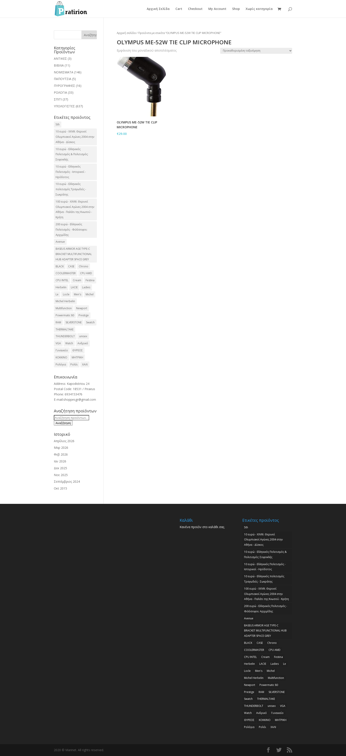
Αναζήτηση (63, 423)
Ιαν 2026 (60, 461)
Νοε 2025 (61, 475)
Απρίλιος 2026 (64, 441)
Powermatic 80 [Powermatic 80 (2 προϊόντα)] (65, 315)
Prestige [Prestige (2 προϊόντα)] (84, 315)
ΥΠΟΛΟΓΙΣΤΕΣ (64, 106)
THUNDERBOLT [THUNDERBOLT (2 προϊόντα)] (65, 336)
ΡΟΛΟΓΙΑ (60, 92)
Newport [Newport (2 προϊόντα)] (81, 308)
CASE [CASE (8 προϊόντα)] (71, 266)
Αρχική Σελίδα (158, 9)
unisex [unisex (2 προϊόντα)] (83, 336)
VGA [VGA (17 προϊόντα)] (58, 343)
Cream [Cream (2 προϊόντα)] (77, 280)
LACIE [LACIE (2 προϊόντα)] (74, 287)
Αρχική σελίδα (126, 33)
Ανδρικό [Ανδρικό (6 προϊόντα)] (82, 343)
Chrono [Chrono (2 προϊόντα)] (83, 266)
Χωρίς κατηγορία (259, 9)
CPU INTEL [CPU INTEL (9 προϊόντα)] (62, 280)
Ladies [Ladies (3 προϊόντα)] (86, 287)
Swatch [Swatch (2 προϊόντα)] (90, 322)
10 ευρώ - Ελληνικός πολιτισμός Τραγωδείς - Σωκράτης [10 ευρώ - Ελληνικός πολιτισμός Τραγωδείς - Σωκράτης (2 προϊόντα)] (71, 189)
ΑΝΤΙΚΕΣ (60, 58)
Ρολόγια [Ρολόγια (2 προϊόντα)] (61, 364)
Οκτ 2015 (60, 488)
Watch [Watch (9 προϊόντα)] (69, 343)
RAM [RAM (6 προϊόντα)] (58, 322)
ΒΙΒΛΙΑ (59, 65)
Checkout (195, 9)
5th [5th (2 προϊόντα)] (58, 124)
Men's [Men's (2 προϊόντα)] (77, 294)
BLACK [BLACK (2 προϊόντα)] (60, 266)
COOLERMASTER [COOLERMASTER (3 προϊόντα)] (66, 273)
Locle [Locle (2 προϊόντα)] (66, 294)
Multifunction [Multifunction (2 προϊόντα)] (64, 308)
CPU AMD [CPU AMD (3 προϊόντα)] (86, 273)
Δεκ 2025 (60, 468)
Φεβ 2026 (61, 454)
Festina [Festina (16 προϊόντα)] (90, 280)
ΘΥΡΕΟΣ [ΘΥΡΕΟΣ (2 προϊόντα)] (77, 350)
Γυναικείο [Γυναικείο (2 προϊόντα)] (62, 350)
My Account (217, 9)
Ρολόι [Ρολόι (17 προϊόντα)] (74, 364)
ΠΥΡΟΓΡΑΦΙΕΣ (64, 86)
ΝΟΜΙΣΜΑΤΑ (63, 72)
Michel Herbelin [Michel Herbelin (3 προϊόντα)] (65, 301)
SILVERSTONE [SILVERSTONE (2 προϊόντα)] (74, 322)
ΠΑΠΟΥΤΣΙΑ (62, 79)
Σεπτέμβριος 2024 (67, 481)
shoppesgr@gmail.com (79, 399)
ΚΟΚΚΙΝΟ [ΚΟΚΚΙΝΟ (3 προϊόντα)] (61, 357)
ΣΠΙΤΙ (58, 99)
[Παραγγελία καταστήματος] (256, 51)
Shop (236, 9)
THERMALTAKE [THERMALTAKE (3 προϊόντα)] (64, 329)
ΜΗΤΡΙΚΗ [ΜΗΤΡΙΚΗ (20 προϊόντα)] (77, 357)
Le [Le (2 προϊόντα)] (57, 294)
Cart (178, 9)
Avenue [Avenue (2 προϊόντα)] (60, 242)
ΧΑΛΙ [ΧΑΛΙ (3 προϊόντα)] (85, 364)
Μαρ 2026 (61, 447)
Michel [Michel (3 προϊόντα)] (90, 294)
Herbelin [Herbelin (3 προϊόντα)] (61, 287)
